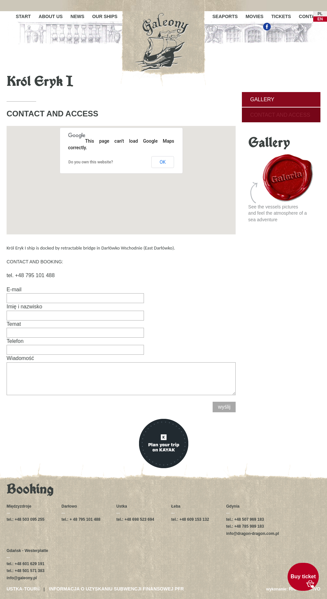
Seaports (225, 16)
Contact (310, 16)
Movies (254, 16)
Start (23, 16)
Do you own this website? (90, 162)
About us (51, 16)
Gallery (262, 99)
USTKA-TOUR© (23, 588)
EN (320, 19)
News (77, 16)
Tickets (281, 16)
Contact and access (280, 115)
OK (163, 162)
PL (319, 14)
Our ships (104, 16)
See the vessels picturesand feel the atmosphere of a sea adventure (281, 188)
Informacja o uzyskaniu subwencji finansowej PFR (116, 588)
